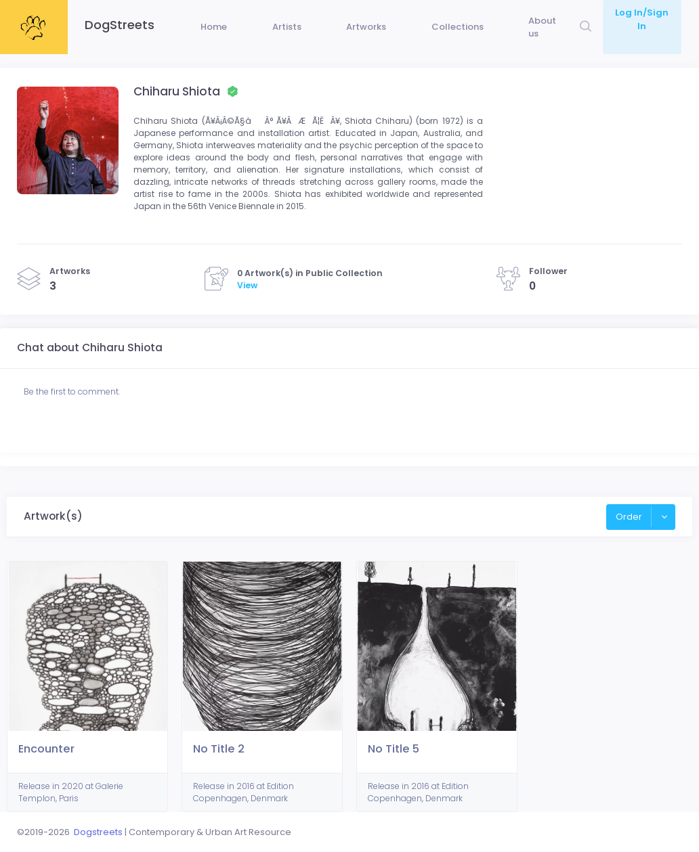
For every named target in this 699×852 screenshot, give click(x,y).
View (247, 313)
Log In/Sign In (640, 12)
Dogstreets (98, 832)
